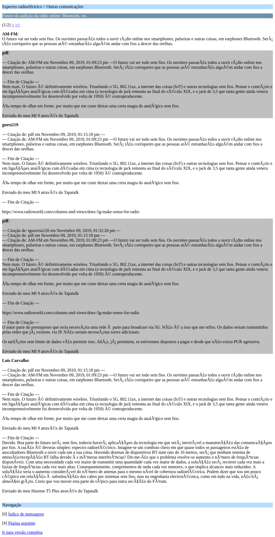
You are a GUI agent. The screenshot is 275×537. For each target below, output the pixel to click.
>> (17, 25)
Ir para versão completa (22, 532)
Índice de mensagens (26, 514)
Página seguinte (21, 523)
